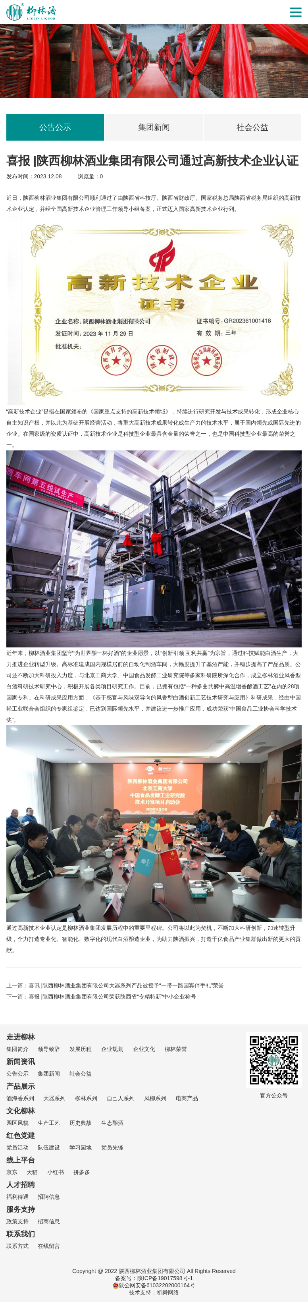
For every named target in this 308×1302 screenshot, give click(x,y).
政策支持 (17, 1221)
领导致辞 (49, 1049)
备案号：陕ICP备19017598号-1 (154, 1278)
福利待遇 (17, 1197)
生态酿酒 (112, 1123)
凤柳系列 (155, 1098)
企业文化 (144, 1049)
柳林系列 (86, 1098)
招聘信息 (49, 1197)
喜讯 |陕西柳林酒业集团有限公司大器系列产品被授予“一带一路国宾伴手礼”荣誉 (126, 985)
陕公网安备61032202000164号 (154, 1285)
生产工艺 (49, 1123)
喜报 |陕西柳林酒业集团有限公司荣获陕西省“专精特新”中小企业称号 (112, 996)
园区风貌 (17, 1123)
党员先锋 (112, 1147)
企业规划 (112, 1049)
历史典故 (80, 1123)
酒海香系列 (20, 1098)
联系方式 (17, 1246)
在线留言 (49, 1246)
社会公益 (252, 127)
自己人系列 (121, 1098)
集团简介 (17, 1049)
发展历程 (80, 1049)
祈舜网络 (168, 1292)
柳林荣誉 (176, 1049)
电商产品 (187, 1098)
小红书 (55, 1172)
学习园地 (80, 1147)
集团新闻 (154, 127)
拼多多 (81, 1172)
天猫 (32, 1172)
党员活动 (17, 1147)
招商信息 (49, 1221)
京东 (11, 1172)
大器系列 (54, 1098)
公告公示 (55, 127)
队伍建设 (49, 1147)
